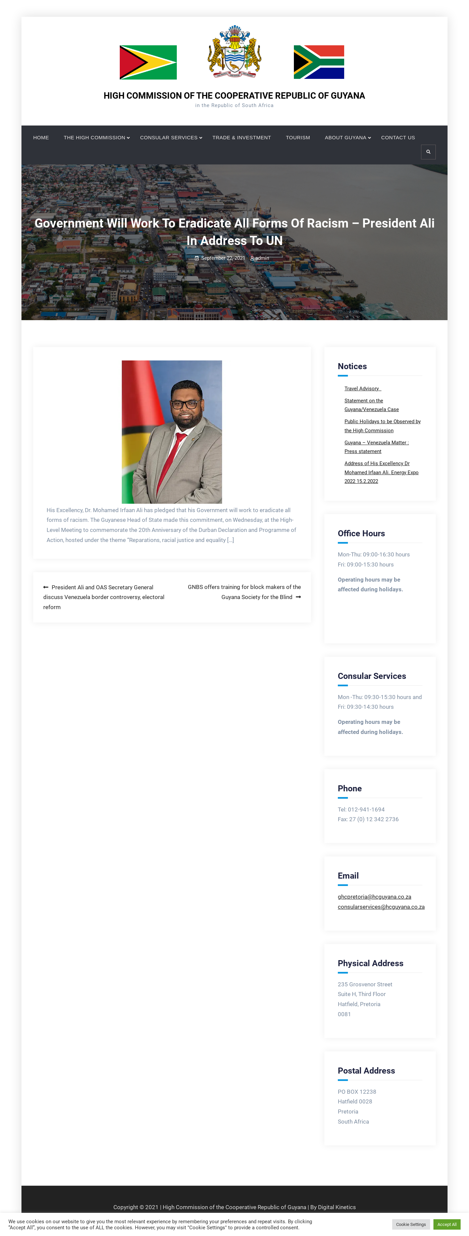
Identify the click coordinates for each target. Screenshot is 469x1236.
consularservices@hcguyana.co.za (381, 906)
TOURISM (298, 137)
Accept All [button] (447, 1224)
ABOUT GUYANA (346, 137)
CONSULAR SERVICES (169, 137)
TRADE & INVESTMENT (241, 137)
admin (262, 258)
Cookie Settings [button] (411, 1224)
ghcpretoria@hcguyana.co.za (374, 896)
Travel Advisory (362, 389)
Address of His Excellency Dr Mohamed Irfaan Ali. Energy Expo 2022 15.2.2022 (382, 472)
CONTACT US (398, 137)
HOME (41, 137)
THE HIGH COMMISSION (94, 137)
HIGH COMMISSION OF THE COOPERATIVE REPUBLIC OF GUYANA (234, 96)
